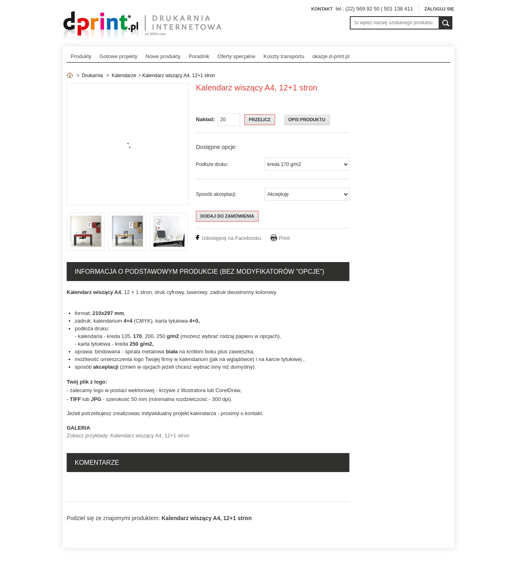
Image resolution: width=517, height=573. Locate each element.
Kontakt (321, 8)
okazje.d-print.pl (330, 56)
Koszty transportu (283, 56)
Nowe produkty (163, 56)
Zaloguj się (439, 8)
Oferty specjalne (236, 56)
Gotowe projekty (118, 56)
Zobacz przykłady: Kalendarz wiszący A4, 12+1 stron (128, 435)
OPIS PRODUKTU (307, 119)
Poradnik (199, 56)
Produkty (81, 56)
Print (284, 238)
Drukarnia (92, 75)
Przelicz (260, 119)
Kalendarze (123, 75)
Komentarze (97, 462)
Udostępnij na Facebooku (231, 238)
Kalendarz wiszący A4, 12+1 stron (178, 75)
